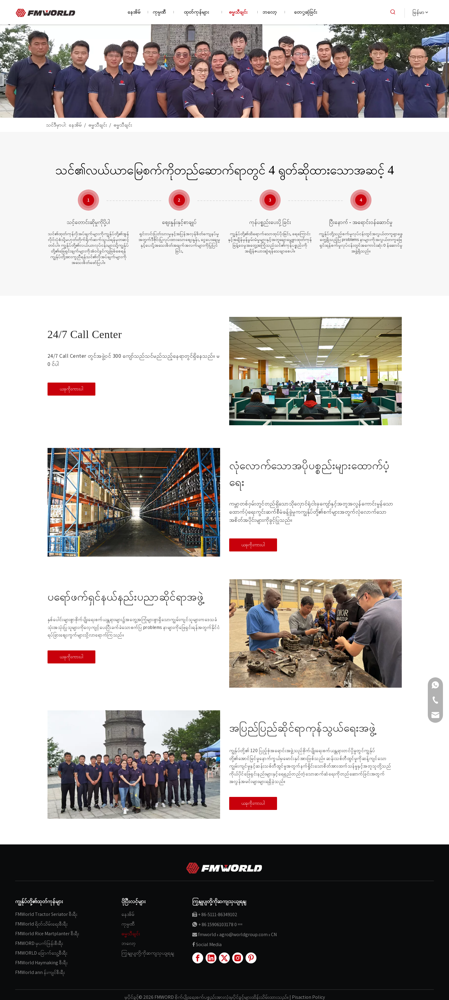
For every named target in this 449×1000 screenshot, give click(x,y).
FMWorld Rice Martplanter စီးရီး (47, 933)
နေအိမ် (127, 914)
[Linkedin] (211, 957)
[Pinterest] (251, 957)
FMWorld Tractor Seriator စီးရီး (46, 914)
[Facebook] (197, 957)
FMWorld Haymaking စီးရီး (41, 962)
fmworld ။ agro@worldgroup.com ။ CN (237, 934)
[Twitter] (224, 957)
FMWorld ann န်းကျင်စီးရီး (40, 972)
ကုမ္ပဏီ (128, 924)
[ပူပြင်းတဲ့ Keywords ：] (393, 12)
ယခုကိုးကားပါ (71, 389)
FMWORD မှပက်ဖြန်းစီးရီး (39, 943)
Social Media (209, 944)
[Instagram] (237, 957)
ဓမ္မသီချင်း (130, 933)
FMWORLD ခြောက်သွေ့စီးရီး (41, 953)
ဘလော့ (128, 943)
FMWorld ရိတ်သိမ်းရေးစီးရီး (41, 924)
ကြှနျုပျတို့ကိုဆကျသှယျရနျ (147, 953)
